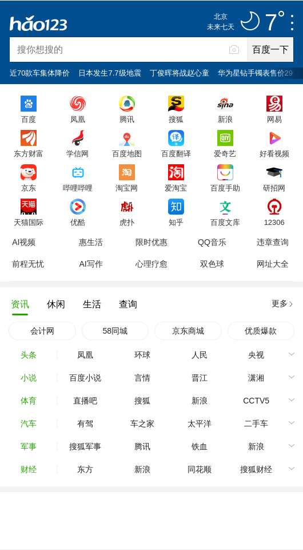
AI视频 (23, 242)
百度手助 (225, 188)
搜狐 (176, 119)
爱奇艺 (225, 153)
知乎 (176, 222)
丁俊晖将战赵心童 (179, 73)
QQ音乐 (212, 242)
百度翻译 (176, 153)
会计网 (42, 330)
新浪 (225, 119)
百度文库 (225, 222)
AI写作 (90, 263)
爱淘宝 (176, 188)
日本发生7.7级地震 (109, 73)
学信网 (77, 153)
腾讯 (126, 119)
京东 (28, 188)
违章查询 (273, 242)
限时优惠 (151, 242)
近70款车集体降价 (40, 73)
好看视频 (274, 153)
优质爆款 (261, 330)
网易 (274, 119)
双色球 (212, 263)
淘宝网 (126, 188)
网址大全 (273, 263)
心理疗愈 (151, 263)
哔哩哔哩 (78, 188)
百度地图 (127, 153)
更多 (280, 303)
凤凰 (77, 119)
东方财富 (28, 153)
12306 (274, 222)
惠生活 (91, 242)
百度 (28, 119)
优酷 (77, 222)
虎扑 (126, 222)
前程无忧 (28, 263)
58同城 (114, 330)
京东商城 (188, 330)
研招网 (274, 188)
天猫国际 (28, 222)
